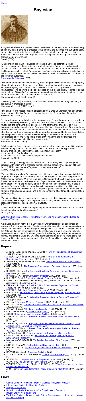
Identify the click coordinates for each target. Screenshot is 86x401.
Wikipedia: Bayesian (16, 387)
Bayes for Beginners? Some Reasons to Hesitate (48, 347)
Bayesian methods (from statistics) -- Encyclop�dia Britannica (35, 390)
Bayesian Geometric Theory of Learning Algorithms (44, 369)
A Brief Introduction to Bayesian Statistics (43, 278)
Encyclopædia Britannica (12, 78)
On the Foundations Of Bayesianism (63, 261)
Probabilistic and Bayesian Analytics (44, 345)
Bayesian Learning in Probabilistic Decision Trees (50, 333)
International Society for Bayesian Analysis (26, 385)
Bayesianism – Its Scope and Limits (38, 359)
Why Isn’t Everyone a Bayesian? (33, 290)
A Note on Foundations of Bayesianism (64, 252)
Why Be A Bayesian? (38, 312)
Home (4, 3)
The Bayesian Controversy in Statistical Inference (47, 266)
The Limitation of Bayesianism (32, 362)
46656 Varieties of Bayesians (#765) (31, 314)
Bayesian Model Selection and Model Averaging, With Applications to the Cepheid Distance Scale (43, 324)
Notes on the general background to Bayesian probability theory (50, 292)
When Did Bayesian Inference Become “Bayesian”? (54, 297)
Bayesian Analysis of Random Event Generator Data (54, 316)
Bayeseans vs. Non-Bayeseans (21, 393)
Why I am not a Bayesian (36, 309)
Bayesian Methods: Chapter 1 (31, 302)
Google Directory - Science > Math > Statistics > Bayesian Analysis (37, 383)
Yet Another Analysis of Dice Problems (51, 340)
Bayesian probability (39, 276)
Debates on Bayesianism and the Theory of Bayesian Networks (53, 304)
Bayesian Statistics (37, 352)
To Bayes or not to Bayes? (55, 355)
